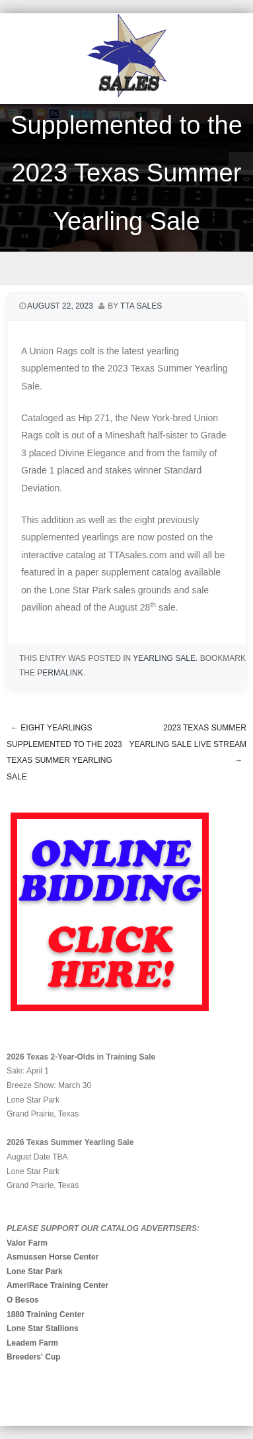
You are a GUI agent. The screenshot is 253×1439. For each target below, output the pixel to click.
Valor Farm (27, 1243)
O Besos (23, 1300)
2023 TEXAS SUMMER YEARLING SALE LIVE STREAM (187, 744)
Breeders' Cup (34, 1357)
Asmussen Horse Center (52, 1257)
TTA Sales (141, 306)
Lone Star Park (35, 1271)
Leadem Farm (32, 1343)
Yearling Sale (164, 658)
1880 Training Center (46, 1314)
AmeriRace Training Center (57, 1285)
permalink (60, 672)
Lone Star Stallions (43, 1328)
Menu (126, 268)
